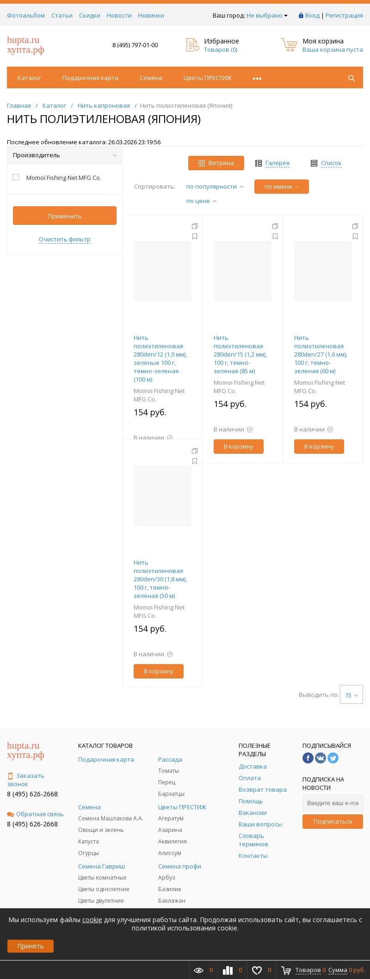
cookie (92, 919)
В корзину (238, 446)
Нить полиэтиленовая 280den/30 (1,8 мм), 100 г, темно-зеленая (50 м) (160, 579)
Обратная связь (35, 814)
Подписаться (333, 821)
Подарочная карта (90, 78)
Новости (119, 15)
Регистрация (344, 15)
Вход (312, 15)
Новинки (151, 15)
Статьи (62, 15)
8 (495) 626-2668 (32, 793)
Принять (30, 946)
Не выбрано (267, 15)
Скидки (89, 15)
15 (351, 695)
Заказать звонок (25, 779)
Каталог (29, 78)
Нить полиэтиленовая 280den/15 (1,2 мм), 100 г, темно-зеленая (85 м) (240, 354)
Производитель (65, 155)
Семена (151, 78)
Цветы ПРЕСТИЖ (208, 78)
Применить (65, 216)
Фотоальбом (26, 15)
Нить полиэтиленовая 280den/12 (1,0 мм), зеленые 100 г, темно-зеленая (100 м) (160, 358)
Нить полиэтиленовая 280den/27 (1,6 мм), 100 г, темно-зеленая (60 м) (320, 354)
